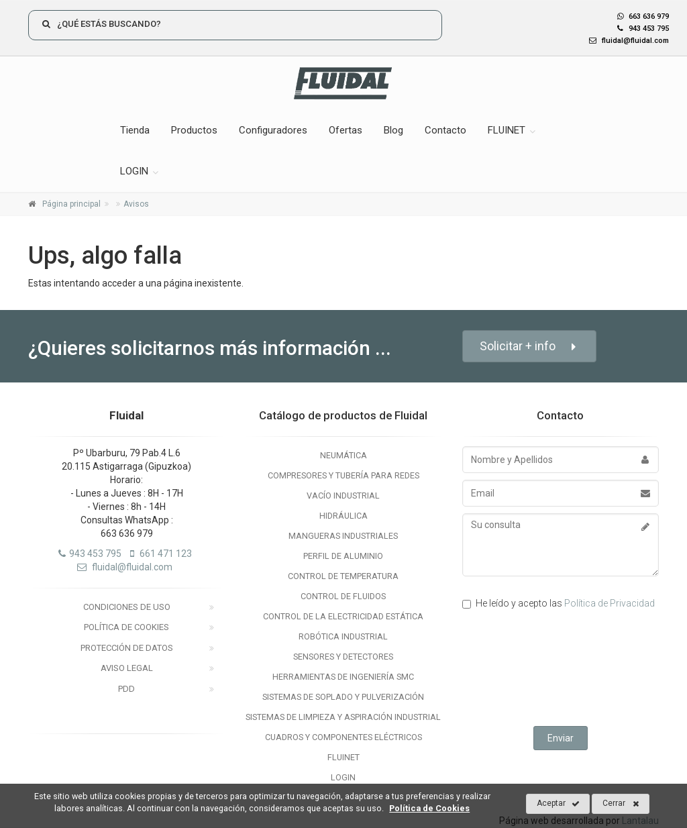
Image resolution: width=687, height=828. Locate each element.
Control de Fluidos (343, 596)
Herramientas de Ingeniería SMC (343, 677)
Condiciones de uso (126, 607)
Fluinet (343, 757)
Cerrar (620, 803)
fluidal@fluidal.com (625, 40)
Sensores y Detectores (343, 657)
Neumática (343, 455)
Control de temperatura (343, 576)
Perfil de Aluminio (343, 556)
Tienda (135, 130)
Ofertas (345, 130)
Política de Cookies (126, 627)
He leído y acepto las (558, 603)
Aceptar (558, 803)
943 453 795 (640, 28)
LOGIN (134, 171)
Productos (194, 130)
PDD (126, 689)
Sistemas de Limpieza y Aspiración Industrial (343, 717)
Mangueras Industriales (343, 536)
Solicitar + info (529, 346)
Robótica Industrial (343, 636)
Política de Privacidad (609, 603)
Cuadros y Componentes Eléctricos (343, 737)
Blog (393, 130)
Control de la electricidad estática (343, 616)
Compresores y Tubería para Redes (343, 475)
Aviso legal (127, 668)
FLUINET (506, 130)
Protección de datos (127, 648)
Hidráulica (343, 516)
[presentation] (564, 669)
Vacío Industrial (343, 495)
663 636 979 (643, 16)
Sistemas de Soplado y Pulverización (343, 697)
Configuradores (273, 130)
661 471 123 (161, 553)
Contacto (445, 130)
